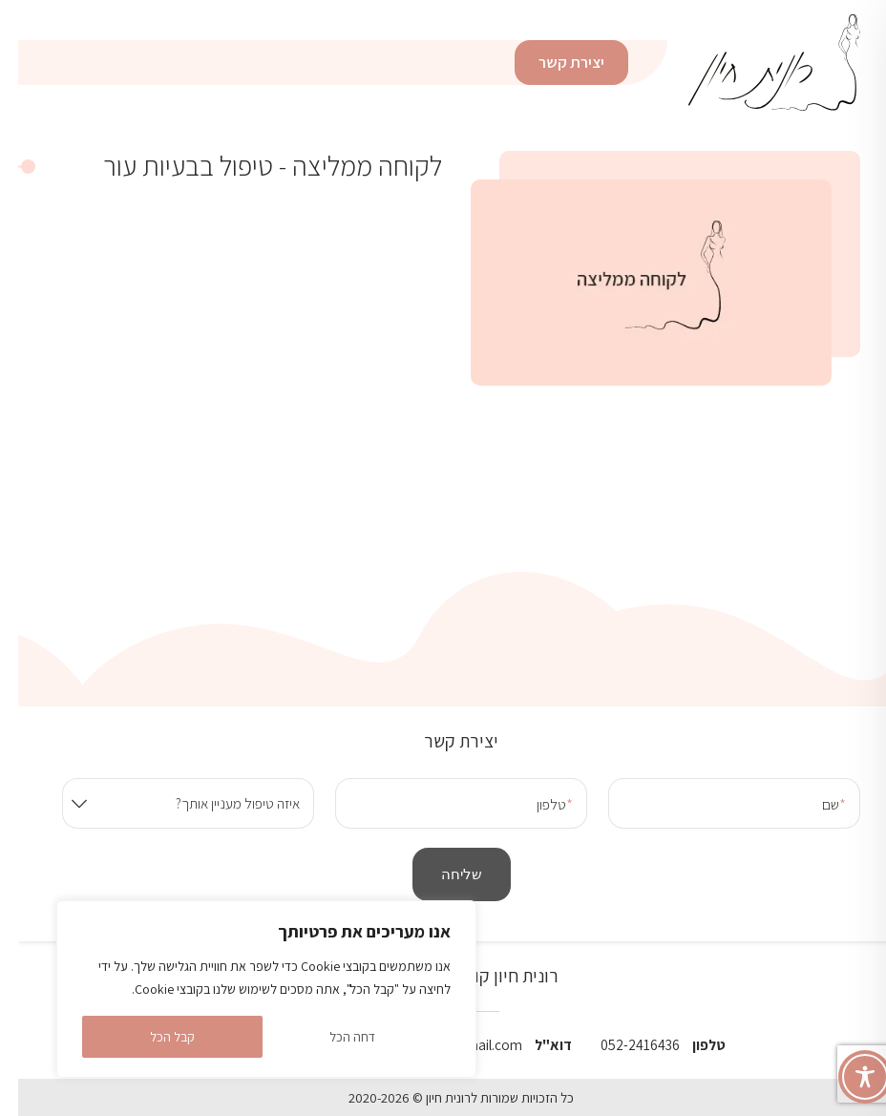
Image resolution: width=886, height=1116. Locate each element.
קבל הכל (154, 1036)
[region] (248, 989)
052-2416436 (622, 1044)
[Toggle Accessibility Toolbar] (847, 1077)
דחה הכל (334, 1036)
